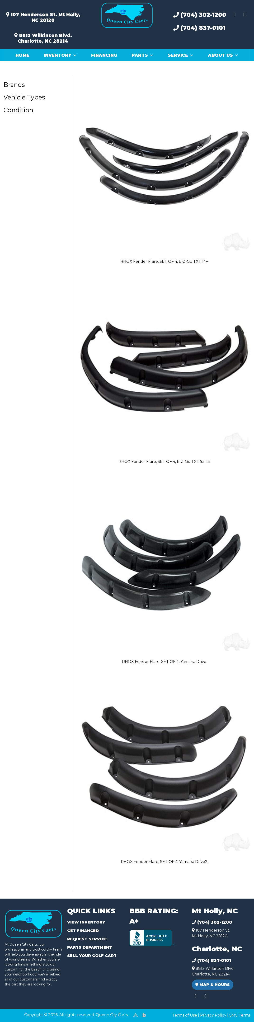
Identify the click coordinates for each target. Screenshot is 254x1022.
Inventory (60, 55)
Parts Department (89, 947)
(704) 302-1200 (199, 14)
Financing (104, 55)
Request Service (87, 939)
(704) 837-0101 (199, 27)
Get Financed (83, 930)
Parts (143, 55)
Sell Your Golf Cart (92, 955)
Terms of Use (184, 1015)
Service (181, 55)
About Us (223, 55)
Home (22, 55)
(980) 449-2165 (16, 1013)
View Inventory (86, 922)
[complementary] (240, 1008)
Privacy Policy (213, 1015)
